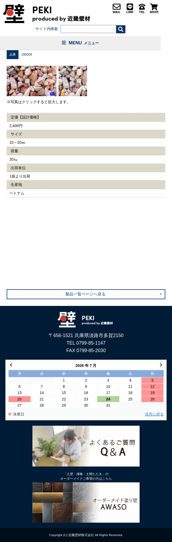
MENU (80, 42)
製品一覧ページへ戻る (85, 294)
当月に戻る (154, 414)
